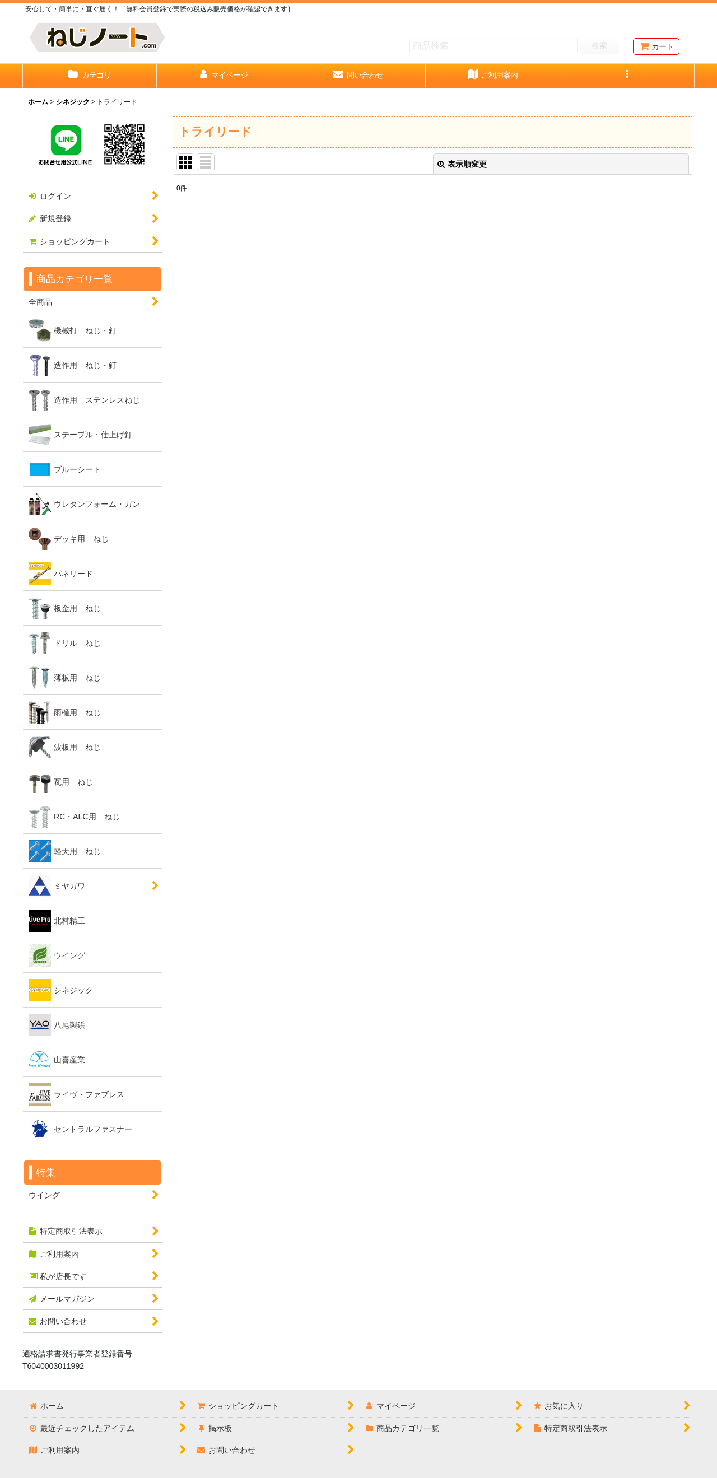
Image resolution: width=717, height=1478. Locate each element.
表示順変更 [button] (462, 164)
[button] (627, 76)
